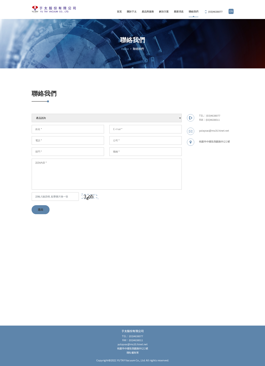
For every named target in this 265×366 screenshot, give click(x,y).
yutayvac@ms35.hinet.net (214, 130)
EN (231, 11)
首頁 (119, 11)
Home (125, 49)
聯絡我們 (193, 11)
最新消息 (179, 11)
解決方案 (164, 11)
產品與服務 (148, 11)
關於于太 (132, 11)
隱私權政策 (133, 352)
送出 (40, 209)
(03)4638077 (213, 115)
